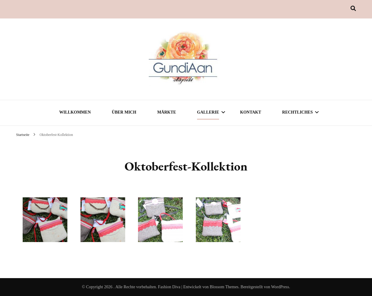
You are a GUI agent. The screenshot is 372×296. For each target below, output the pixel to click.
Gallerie (208, 112)
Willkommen (75, 112)
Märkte (166, 112)
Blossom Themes (224, 287)
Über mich (124, 112)
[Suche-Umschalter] (353, 8)
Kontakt (250, 112)
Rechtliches (297, 112)
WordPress (280, 287)
